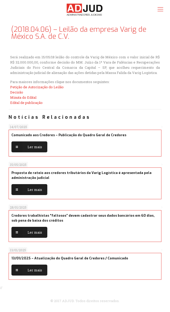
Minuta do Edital (23, 97)
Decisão (16, 92)
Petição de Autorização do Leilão (37, 87)
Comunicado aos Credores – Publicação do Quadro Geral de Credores (68, 135)
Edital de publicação (26, 102)
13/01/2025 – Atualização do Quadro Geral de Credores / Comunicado (69, 258)
